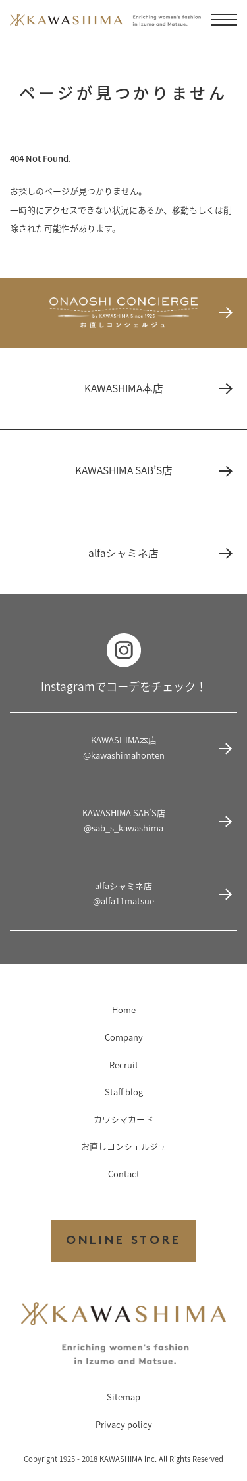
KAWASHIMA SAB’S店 (153, 470)
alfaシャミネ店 (159, 552)
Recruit (123, 1064)
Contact (124, 1173)
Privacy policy (124, 1424)
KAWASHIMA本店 (157, 388)
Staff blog (124, 1091)
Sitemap (123, 1396)
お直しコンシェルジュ (123, 1146)
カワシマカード (123, 1119)
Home (124, 1009)
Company (124, 1037)
